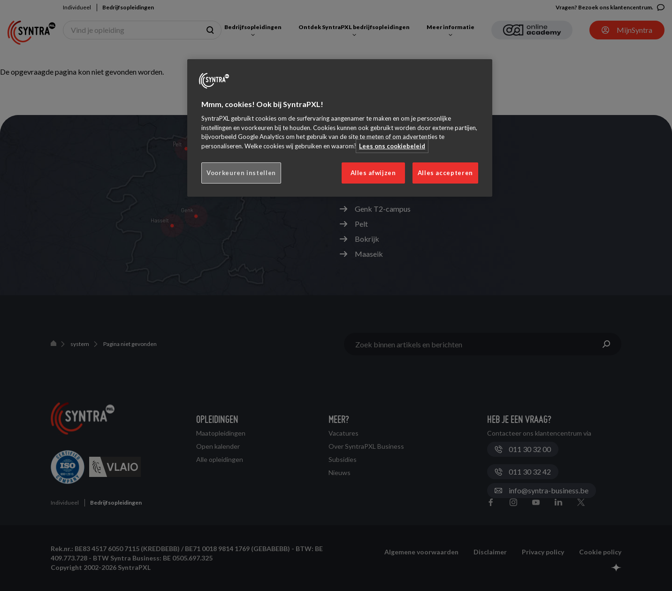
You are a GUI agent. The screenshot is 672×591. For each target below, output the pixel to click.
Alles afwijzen (373, 173)
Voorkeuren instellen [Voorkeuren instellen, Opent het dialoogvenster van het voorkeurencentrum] (241, 173)
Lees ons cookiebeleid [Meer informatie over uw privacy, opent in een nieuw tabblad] (392, 146)
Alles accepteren (445, 173)
